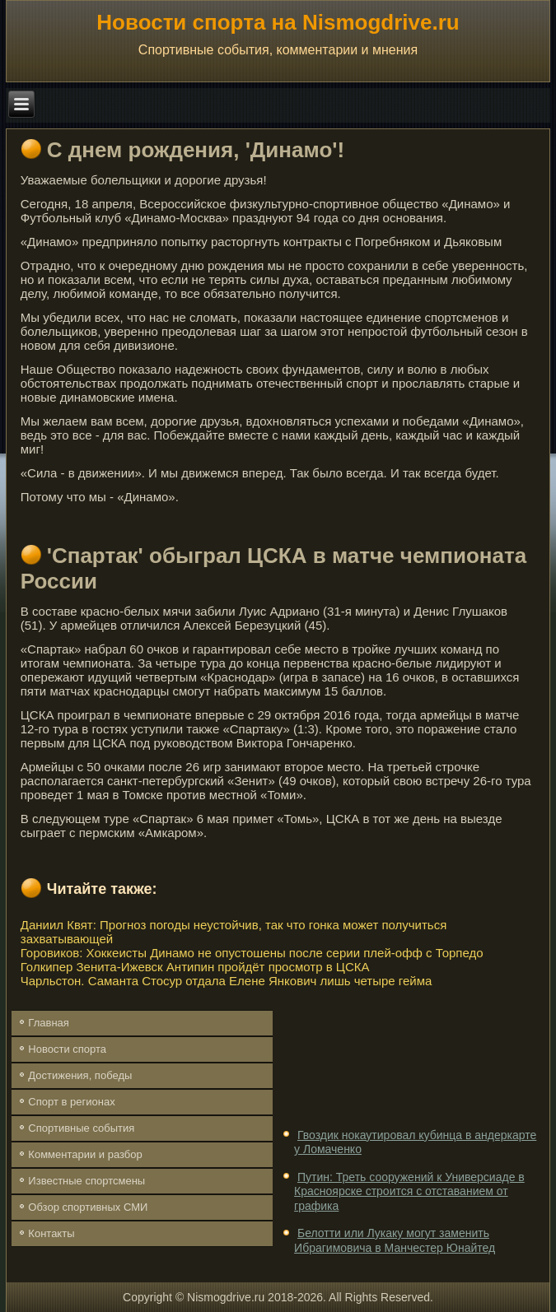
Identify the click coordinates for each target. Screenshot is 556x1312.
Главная (48, 1023)
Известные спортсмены (86, 1181)
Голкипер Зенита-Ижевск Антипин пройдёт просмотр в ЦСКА (195, 967)
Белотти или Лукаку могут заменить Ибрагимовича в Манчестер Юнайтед (394, 1240)
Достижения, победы (80, 1075)
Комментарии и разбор (85, 1154)
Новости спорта (67, 1049)
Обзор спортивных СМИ (87, 1207)
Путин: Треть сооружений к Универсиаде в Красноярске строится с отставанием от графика (409, 1191)
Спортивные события (81, 1128)
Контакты (51, 1233)
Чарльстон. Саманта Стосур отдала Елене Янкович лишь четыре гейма (226, 981)
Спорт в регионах (71, 1102)
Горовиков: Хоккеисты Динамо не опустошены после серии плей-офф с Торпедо (252, 953)
